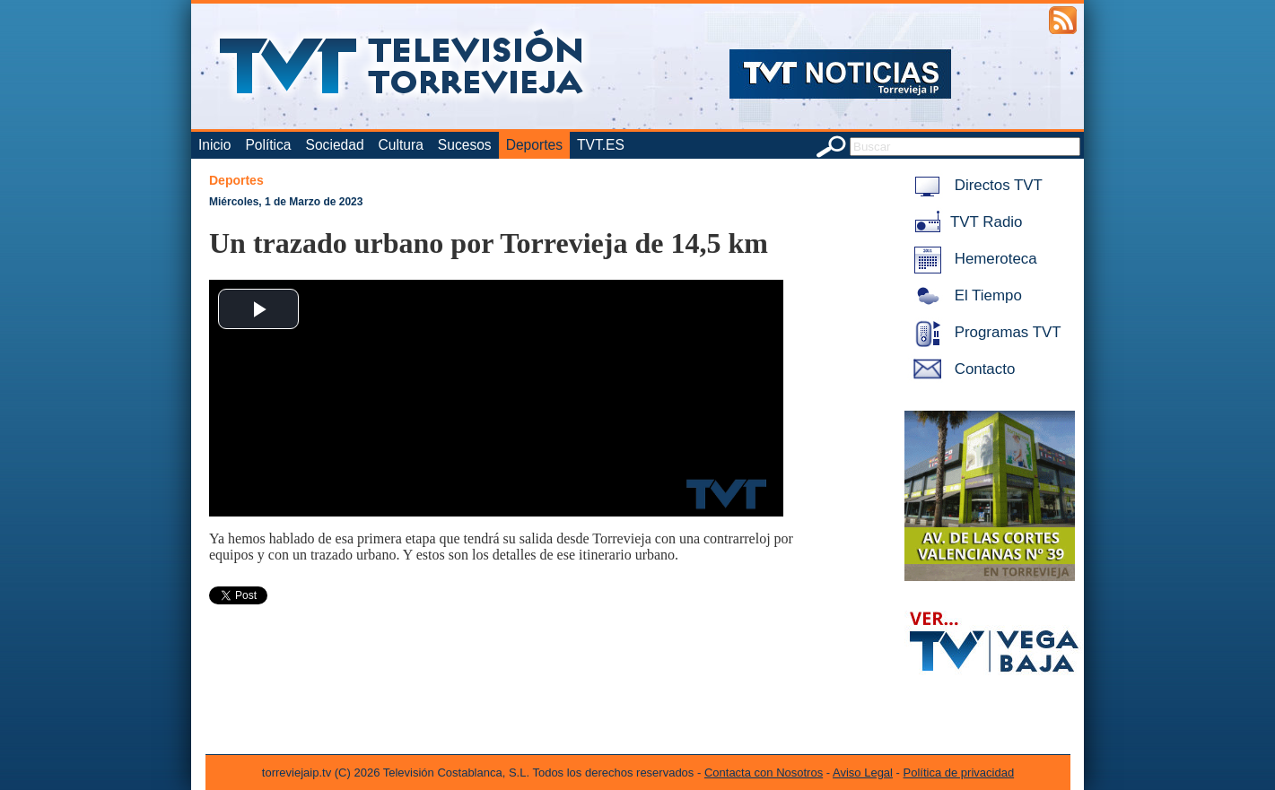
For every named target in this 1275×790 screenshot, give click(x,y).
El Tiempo (964, 295)
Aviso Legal (863, 772)
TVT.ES (600, 144)
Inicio (214, 144)
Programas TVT (984, 332)
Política (268, 144)
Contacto (961, 369)
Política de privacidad (959, 772)
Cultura (401, 144)
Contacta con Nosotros (763, 772)
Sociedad (335, 144)
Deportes (534, 144)
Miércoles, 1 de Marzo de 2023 (285, 201)
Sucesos (465, 144)
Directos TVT (975, 185)
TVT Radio (964, 221)
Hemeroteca (972, 258)
